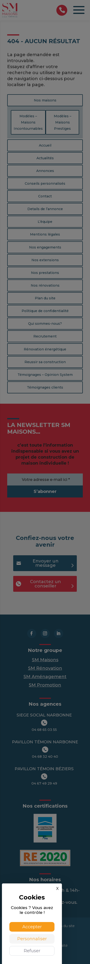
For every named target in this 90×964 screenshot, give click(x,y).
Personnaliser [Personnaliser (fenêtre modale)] (32, 938)
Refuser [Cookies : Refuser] (32, 950)
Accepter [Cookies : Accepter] (32, 926)
